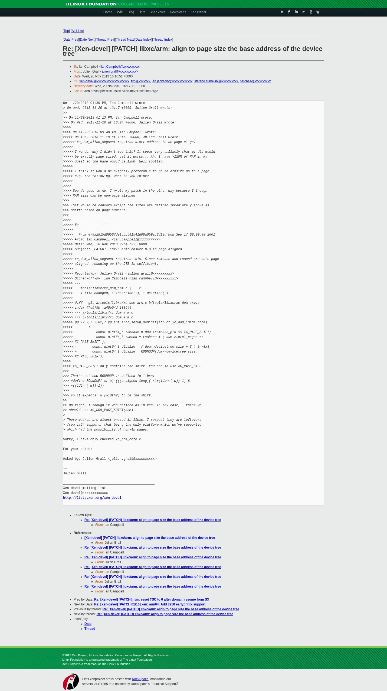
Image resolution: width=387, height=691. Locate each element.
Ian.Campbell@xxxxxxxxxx (120, 67)
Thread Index (162, 39)
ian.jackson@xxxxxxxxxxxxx (172, 81)
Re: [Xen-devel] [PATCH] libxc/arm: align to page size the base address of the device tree (152, 520)
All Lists (77, 31)
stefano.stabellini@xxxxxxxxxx (216, 81)
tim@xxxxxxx (140, 81)
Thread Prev (105, 39)
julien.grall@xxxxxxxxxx (119, 71)
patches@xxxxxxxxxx (255, 81)
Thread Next (125, 39)
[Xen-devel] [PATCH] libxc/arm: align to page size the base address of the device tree (149, 538)
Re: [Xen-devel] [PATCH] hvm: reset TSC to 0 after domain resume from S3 (151, 599)
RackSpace (140, 679)
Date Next (87, 39)
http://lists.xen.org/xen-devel (92, 498)
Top (66, 31)
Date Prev (71, 39)
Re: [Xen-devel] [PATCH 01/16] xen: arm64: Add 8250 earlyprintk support (149, 604)
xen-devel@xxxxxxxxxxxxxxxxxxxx (104, 81)
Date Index (143, 39)
